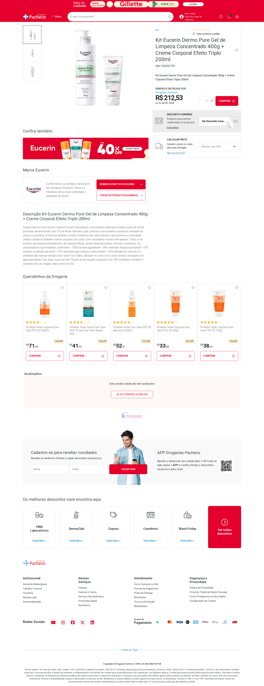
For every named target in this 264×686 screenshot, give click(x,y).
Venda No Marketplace (35, 584)
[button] (32, 34)
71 (32, 345)
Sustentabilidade (32, 601)
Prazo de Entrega (143, 593)
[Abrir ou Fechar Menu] (56, 16)
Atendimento (143, 578)
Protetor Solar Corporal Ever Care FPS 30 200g (173, 329)
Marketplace (140, 606)
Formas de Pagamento (146, 588)
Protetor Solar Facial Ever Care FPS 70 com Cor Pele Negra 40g (88, 330)
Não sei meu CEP (176, 153)
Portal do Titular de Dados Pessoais (208, 592)
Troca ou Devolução (144, 601)
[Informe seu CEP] (214, 147)
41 (76, 345)
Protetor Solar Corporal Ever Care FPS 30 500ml (42, 329)
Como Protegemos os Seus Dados (208, 596)
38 (206, 345)
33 (163, 345)
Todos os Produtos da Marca (121, 195)
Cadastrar (128, 469)
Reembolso (140, 597)
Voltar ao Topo (132, 649)
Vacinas (82, 587)
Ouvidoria (28, 593)
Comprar (227, 101)
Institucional (31, 578)
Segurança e (215, 580)
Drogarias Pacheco (166, 92)
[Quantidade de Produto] (207, 101)
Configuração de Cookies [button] (203, 601)
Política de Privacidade (201, 587)
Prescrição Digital (87, 601)
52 (119, 345)
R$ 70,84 (169, 103)
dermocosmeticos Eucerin (121, 184)
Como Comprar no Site (146, 584)
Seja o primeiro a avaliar (132, 394)
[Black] (132, 4)
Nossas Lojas (30, 597)
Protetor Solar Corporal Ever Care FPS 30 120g (216, 329)
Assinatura (84, 605)
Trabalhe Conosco (32, 588)
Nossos (104, 580)
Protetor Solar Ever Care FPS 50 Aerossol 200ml (132, 329)
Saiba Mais (172, 127)
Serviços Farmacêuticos (91, 596)
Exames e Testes (87, 592)
